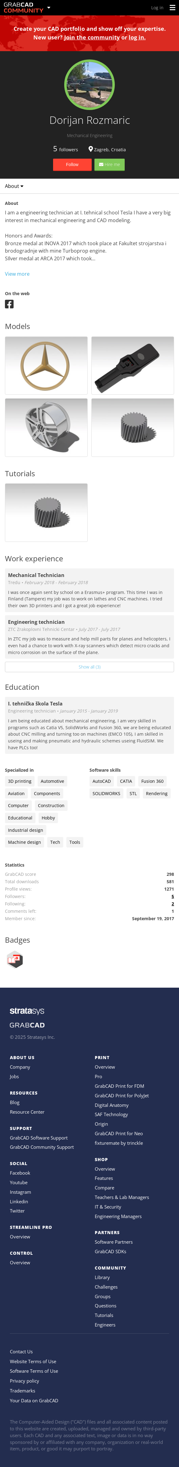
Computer (18, 805)
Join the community (92, 37)
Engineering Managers (118, 1216)
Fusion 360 (152, 781)
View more (17, 273)
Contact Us (21, 1351)
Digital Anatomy (112, 1105)
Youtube (18, 1182)
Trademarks (22, 1391)
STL (133, 793)
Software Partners (114, 1242)
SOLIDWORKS (106, 793)
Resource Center (27, 1112)
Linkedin (19, 1201)
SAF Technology (111, 1114)
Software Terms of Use (34, 1371)
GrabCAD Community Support (42, 1147)
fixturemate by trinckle (119, 1143)
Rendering (157, 793)
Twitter (17, 1211)
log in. (137, 37)
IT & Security (108, 1207)
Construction (51, 805)
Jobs (14, 1076)
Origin (101, 1124)
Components (47, 793)
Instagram (20, 1192)
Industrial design (25, 830)
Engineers (105, 1325)
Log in (157, 7)
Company (20, 1067)
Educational (20, 818)
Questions (105, 1305)
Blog (14, 1102)
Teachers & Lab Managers (122, 1197)
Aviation (16, 793)
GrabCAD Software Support (39, 1138)
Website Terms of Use (33, 1361)
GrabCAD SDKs (110, 1251)
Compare (104, 1188)
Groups (102, 1296)
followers (65, 149)
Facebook (20, 1173)
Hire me (109, 164)
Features (104, 1178)
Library (102, 1277)
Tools (74, 842)
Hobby (48, 818)
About (14, 186)
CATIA (126, 781)
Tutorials (104, 1315)
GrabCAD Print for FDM (119, 1086)
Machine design (24, 842)
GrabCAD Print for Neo (119, 1133)
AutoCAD (102, 781)
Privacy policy (24, 1381)
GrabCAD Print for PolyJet (122, 1095)
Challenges (106, 1287)
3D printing (19, 781)
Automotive (52, 781)
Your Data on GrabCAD (34, 1400)
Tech (55, 842)
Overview (20, 1236)
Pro (98, 1076)
